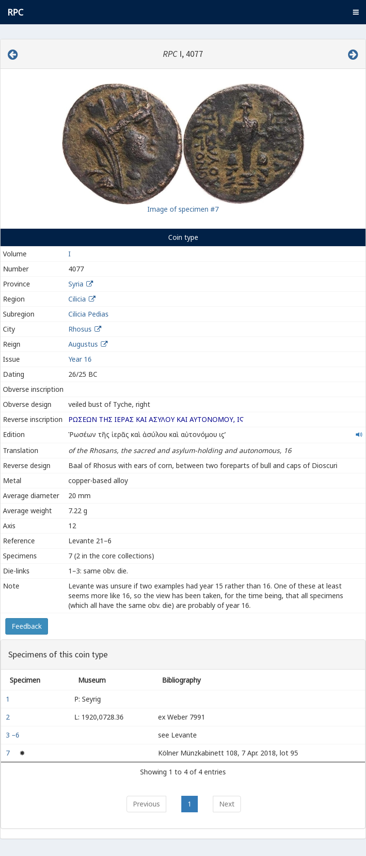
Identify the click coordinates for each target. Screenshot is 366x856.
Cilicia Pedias (88, 314)
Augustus (83, 344)
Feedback (27, 626)
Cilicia (77, 298)
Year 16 (80, 359)
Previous (146, 803)
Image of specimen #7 (183, 209)
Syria (75, 283)
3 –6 (13, 734)
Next (227, 803)
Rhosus (80, 329)
